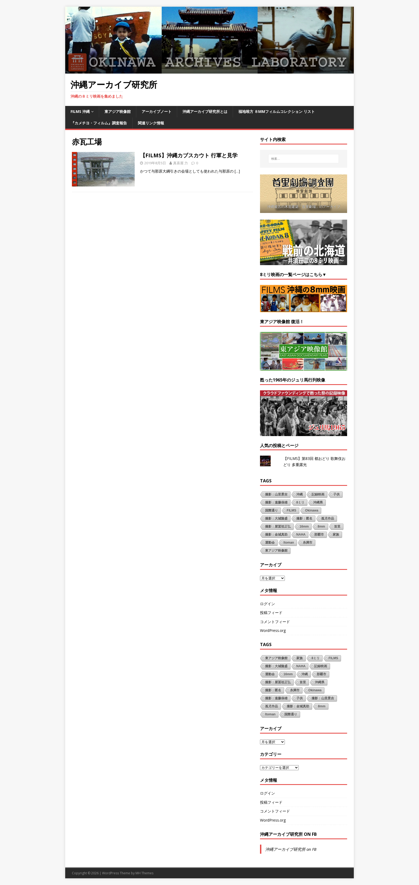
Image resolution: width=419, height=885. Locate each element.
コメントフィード (275, 621)
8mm (321, 526)
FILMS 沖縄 (80, 111)
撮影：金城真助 (276, 534)
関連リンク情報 (151, 122)
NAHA (301, 534)
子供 (336, 494)
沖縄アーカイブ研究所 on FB (288, 834)
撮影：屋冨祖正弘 (278, 526)
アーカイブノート (157, 111)
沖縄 (299, 494)
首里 (337, 526)
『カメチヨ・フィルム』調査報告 (99, 122)
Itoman (289, 542)
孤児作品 (327, 518)
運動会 (270, 542)
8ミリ (300, 502)
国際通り (271, 510)
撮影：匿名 (304, 518)
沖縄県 (318, 502)
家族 (336, 534)
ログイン (267, 603)
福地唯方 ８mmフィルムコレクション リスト (276, 111)
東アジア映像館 (117, 111)
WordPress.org (273, 630)
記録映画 (318, 494)
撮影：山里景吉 (276, 494)
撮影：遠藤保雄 (276, 502)
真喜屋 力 (180, 163)
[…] (237, 171)
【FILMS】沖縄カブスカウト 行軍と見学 (189, 155)
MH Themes (144, 873)
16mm (304, 526)
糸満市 (307, 542)
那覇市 (319, 534)
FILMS (291, 510)
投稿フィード (271, 612)
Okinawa (311, 510)
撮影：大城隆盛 (276, 518)
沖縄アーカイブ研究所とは (205, 111)
